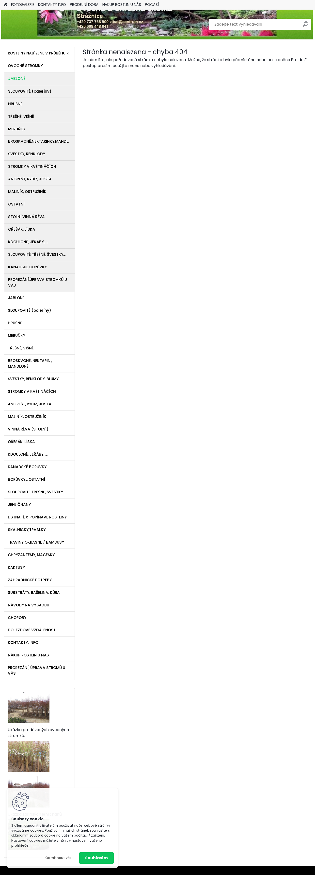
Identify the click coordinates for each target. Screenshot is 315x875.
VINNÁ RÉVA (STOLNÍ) (28, 429)
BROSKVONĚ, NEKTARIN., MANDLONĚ (30, 363)
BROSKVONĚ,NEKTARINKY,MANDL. (38, 141)
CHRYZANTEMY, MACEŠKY (31, 554)
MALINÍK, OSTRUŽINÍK (27, 191)
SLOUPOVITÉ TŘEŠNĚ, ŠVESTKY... (36, 254)
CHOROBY (17, 617)
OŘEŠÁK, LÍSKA (21, 229)
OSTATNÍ (16, 204)
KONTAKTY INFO (52, 4)
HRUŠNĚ (15, 103)
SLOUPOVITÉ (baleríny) (29, 91)
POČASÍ (152, 4)
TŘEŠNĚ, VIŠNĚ (21, 116)
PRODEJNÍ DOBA (84, 4)
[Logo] (37, 24)
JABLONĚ (16, 78)
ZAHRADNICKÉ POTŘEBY (30, 580)
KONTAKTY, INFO (23, 642)
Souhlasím (96, 858)
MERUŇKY (16, 129)
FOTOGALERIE (22, 4)
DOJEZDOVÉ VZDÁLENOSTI (32, 630)
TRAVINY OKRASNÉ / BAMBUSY (36, 542)
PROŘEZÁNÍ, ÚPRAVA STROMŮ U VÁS (36, 670)
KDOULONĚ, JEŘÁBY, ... (28, 241)
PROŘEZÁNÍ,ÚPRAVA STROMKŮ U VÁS (37, 282)
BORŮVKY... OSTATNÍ (26, 479)
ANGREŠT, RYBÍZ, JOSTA (30, 179)
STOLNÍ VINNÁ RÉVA (26, 216)
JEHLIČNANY (19, 504)
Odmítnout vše (58, 858)
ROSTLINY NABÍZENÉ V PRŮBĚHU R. (38, 53)
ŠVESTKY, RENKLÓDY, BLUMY (33, 378)
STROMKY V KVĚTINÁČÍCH (32, 166)
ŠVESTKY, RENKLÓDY (26, 153)
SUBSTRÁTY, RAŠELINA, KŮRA (34, 592)
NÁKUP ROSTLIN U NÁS (121, 4)
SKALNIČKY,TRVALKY (27, 529)
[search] (305, 26)
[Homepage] (5, 5)
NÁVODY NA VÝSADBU (28, 605)
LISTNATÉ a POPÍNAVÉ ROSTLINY (37, 517)
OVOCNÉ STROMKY (25, 65)
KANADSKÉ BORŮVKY (27, 267)
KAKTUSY (16, 567)
